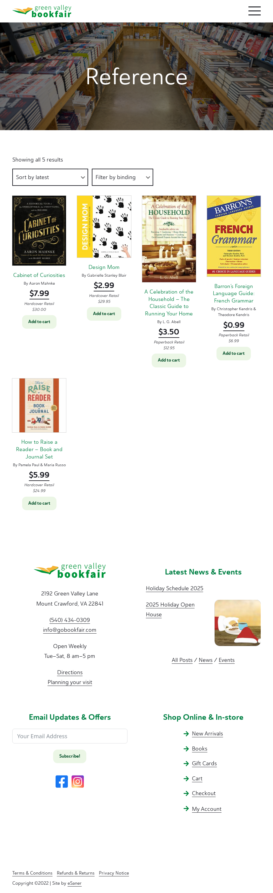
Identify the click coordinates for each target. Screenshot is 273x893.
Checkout (204, 793)
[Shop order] (50, 177)
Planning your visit (70, 682)
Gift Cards (204, 763)
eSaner (75, 883)
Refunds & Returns (76, 873)
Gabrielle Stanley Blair (107, 275)
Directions (70, 672)
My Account (206, 809)
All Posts (182, 660)
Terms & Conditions (32, 873)
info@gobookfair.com (69, 630)
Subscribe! (69, 756)
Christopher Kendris (234, 308)
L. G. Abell (172, 321)
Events (227, 660)
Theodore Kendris (233, 314)
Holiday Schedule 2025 (174, 588)
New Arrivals (207, 733)
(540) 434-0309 (69, 620)
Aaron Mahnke (42, 283)
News (206, 660)
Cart (197, 778)
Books (199, 748)
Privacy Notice (114, 873)
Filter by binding (116, 177)
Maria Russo (55, 465)
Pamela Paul (28, 465)
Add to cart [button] (39, 322)
